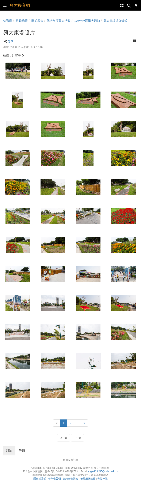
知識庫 (7, 20)
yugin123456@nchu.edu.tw (103, 471)
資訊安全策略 (70, 478)
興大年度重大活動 (58, 20)
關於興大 (37, 20)
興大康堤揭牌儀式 (115, 20)
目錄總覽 (22, 20)
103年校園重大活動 (87, 20)
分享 (11, 41)
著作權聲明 (54, 478)
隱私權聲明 (39, 478)
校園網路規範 (87, 478)
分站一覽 (103, 478)
